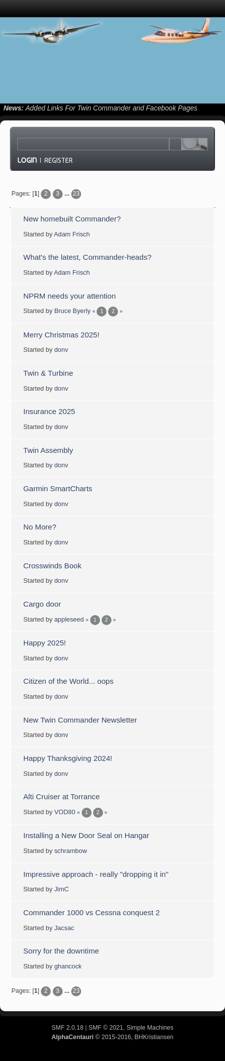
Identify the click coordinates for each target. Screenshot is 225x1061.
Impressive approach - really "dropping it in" (96, 874)
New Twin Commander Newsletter (80, 720)
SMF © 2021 (106, 1027)
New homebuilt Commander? (72, 218)
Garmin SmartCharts (58, 488)
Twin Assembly (48, 450)
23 (76, 193)
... (67, 193)
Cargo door (42, 604)
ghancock (68, 966)
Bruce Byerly (72, 311)
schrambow (70, 850)
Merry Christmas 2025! (61, 334)
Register (58, 160)
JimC (61, 889)
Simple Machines (149, 1027)
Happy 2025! (44, 642)
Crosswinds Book (52, 565)
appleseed (69, 619)
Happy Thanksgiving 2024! (67, 758)
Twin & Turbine (48, 373)
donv (61, 349)
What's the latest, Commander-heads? (87, 257)
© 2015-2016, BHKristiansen (112, 1037)
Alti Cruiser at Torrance (61, 796)
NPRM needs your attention (69, 296)
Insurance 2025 (49, 411)
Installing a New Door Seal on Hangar (86, 835)
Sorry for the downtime (61, 951)
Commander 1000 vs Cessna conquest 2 (91, 912)
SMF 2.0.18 (68, 1027)
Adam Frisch (72, 234)
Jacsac (64, 928)
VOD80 (64, 812)
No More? (39, 527)
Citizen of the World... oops (68, 681)
